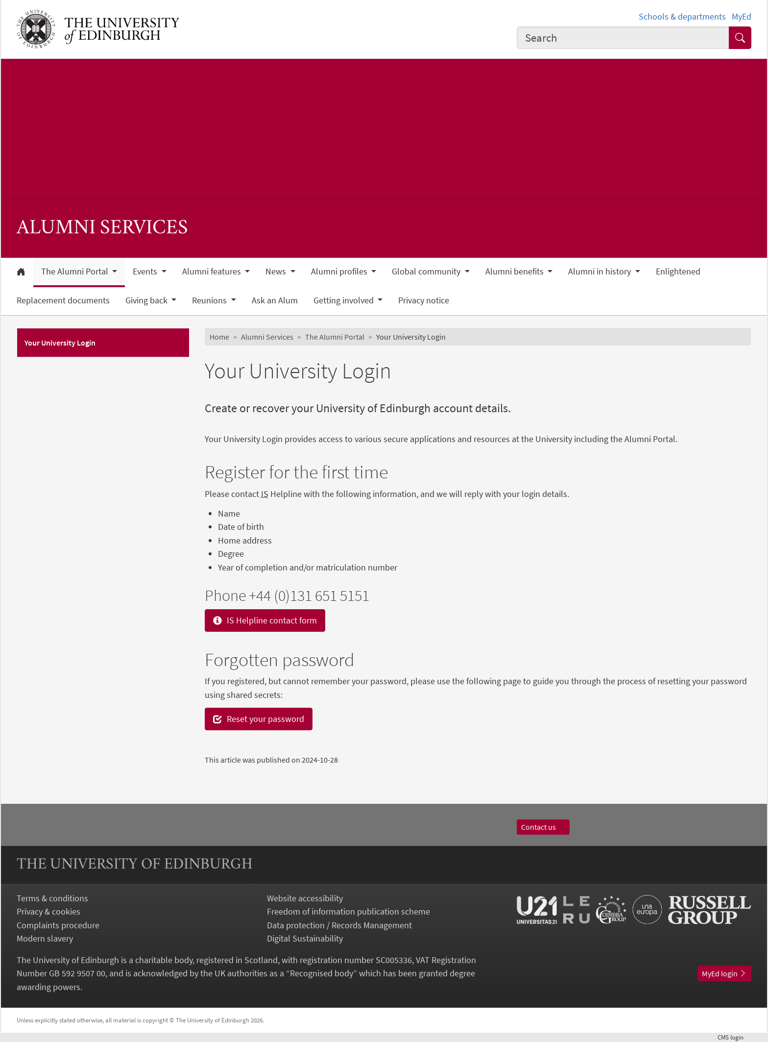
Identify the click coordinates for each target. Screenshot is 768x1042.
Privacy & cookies (48, 911)
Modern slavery (45, 938)
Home (219, 337)
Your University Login (60, 342)
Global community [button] (427, 271)
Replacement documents (63, 300)
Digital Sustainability (305, 938)
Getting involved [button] (344, 300)
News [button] (276, 271)
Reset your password (258, 718)
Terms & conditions (52, 898)
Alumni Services (267, 337)
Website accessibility (305, 898)
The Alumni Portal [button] (75, 271)
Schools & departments (682, 16)
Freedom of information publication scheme (348, 911)
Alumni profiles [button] (340, 271)
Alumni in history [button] (600, 271)
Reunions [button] (210, 300)
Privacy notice (423, 300)
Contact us (543, 827)
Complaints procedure (58, 925)
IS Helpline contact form (265, 620)
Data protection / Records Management (339, 925)
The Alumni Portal (334, 337)
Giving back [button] (147, 300)
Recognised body (321, 973)
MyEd (741, 16)
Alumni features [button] (212, 271)
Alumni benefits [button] (515, 271)
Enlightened (678, 271)
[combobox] (623, 37)
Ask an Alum (275, 300)
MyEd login (724, 973)
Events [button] (146, 271)
